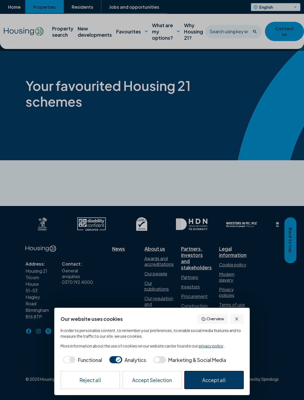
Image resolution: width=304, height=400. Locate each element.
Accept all (214, 380)
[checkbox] (81, 360)
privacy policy (211, 345)
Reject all (90, 380)
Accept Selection (152, 380)
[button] (237, 319)
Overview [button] (212, 318)
